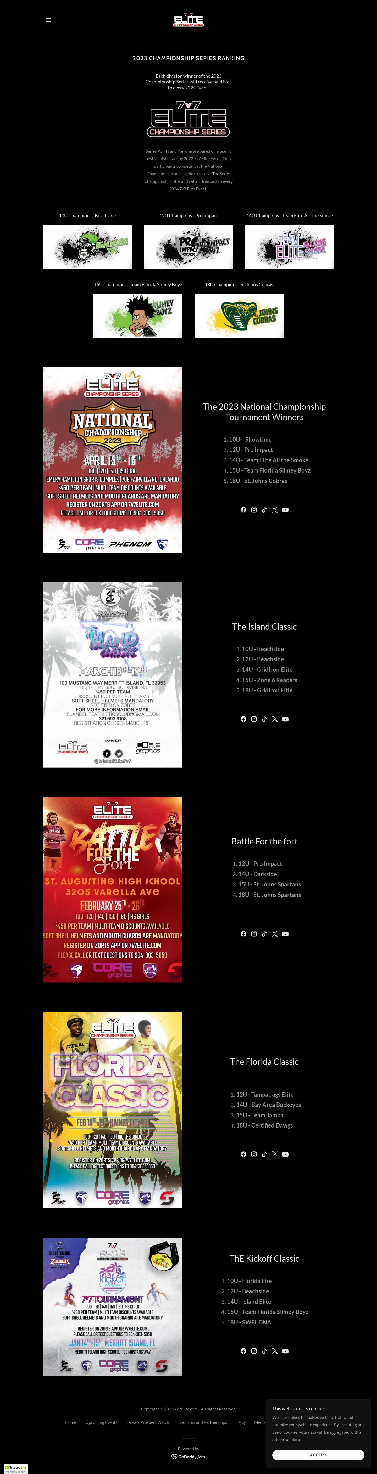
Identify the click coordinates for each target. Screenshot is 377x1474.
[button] (48, 20)
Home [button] (70, 1422)
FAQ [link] (240, 1422)
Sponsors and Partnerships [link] (203, 1422)
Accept (318, 1466)
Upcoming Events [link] (101, 1422)
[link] (188, 19)
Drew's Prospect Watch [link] (148, 1422)
